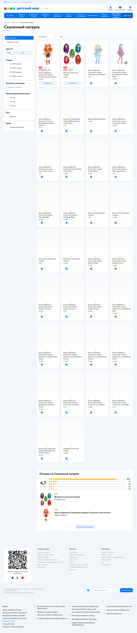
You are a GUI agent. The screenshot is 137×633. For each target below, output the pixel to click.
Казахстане (22, 593)
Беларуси (31, 593)
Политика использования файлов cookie (50, 562)
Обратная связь (42, 565)
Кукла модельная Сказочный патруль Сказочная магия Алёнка (82, 512)
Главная (7, 22)
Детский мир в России (11, 593)
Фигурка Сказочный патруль (67, 497)
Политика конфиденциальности (48, 560)
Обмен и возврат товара (45, 555)
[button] (127, 15)
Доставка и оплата (43, 552)
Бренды (14, 22)
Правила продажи (43, 557)
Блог (102, 562)
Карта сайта (41, 567)
